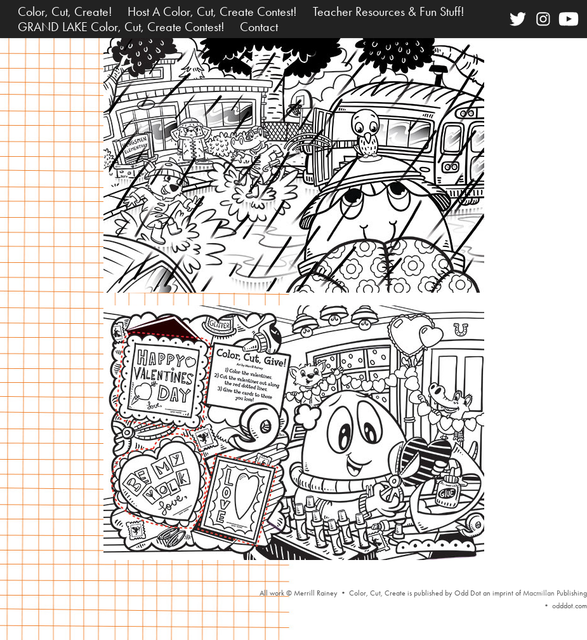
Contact (259, 26)
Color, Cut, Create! (65, 11)
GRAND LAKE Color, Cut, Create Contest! (121, 26)
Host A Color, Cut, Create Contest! (212, 11)
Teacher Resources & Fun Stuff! (389, 11)
